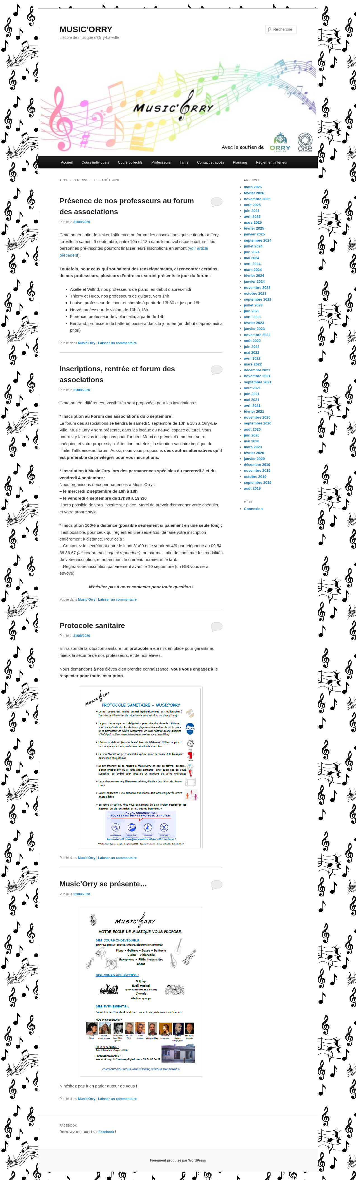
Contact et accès (210, 162)
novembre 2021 (257, 376)
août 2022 (252, 341)
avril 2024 (252, 264)
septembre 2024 (257, 240)
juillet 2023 (253, 305)
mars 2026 (253, 187)
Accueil (67, 162)
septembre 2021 (257, 382)
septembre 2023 (257, 299)
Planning (240, 162)
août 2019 (252, 488)
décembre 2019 (257, 464)
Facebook (106, 1132)
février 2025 (254, 228)
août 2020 (252, 429)
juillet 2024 (253, 246)
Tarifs (184, 162)
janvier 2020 (254, 459)
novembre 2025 (257, 199)
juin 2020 (252, 435)
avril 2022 (252, 358)
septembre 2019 (257, 482)
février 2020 (254, 453)
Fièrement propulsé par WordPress (178, 1160)
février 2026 (254, 193)
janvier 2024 (254, 281)
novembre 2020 (257, 417)
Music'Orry (86, 343)
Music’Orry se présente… (103, 884)
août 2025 (252, 205)
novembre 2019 (257, 470)
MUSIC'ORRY (86, 29)
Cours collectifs (130, 162)
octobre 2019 (255, 477)
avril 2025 (252, 216)
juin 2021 (252, 394)
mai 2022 (251, 352)
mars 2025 (253, 222)
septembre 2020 (257, 423)
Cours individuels (95, 162)
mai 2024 (251, 258)
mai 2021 (251, 400)
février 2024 (254, 275)
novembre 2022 (257, 335)
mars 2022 (253, 364)
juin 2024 (252, 252)
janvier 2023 (254, 329)
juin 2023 (252, 311)
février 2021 (254, 411)
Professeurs (161, 162)
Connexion (253, 509)
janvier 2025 (254, 234)
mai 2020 (251, 441)
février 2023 (254, 323)
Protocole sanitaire (92, 625)
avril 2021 (252, 405)
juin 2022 (252, 346)
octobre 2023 (255, 293)
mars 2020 (253, 447)
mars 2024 (253, 270)
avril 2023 (252, 317)
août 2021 (252, 388)
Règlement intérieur (272, 162)
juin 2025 (252, 211)
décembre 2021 (257, 370)
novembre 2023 (257, 287)
